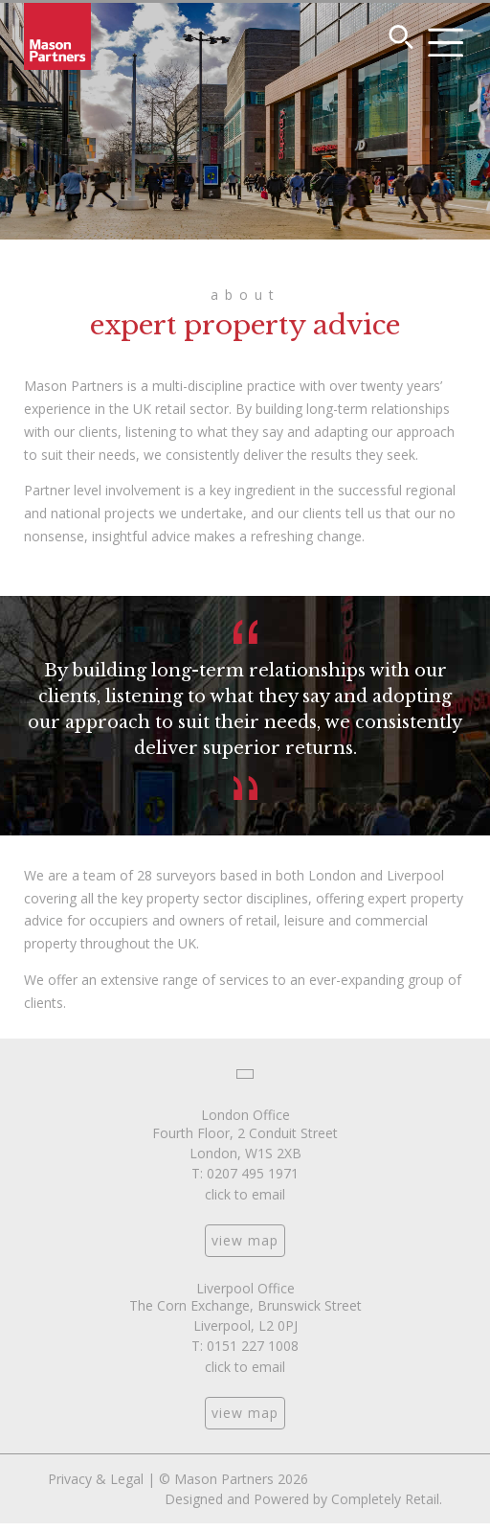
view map (245, 1240)
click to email (245, 1194)
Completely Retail (385, 1499)
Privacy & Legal (96, 1479)
